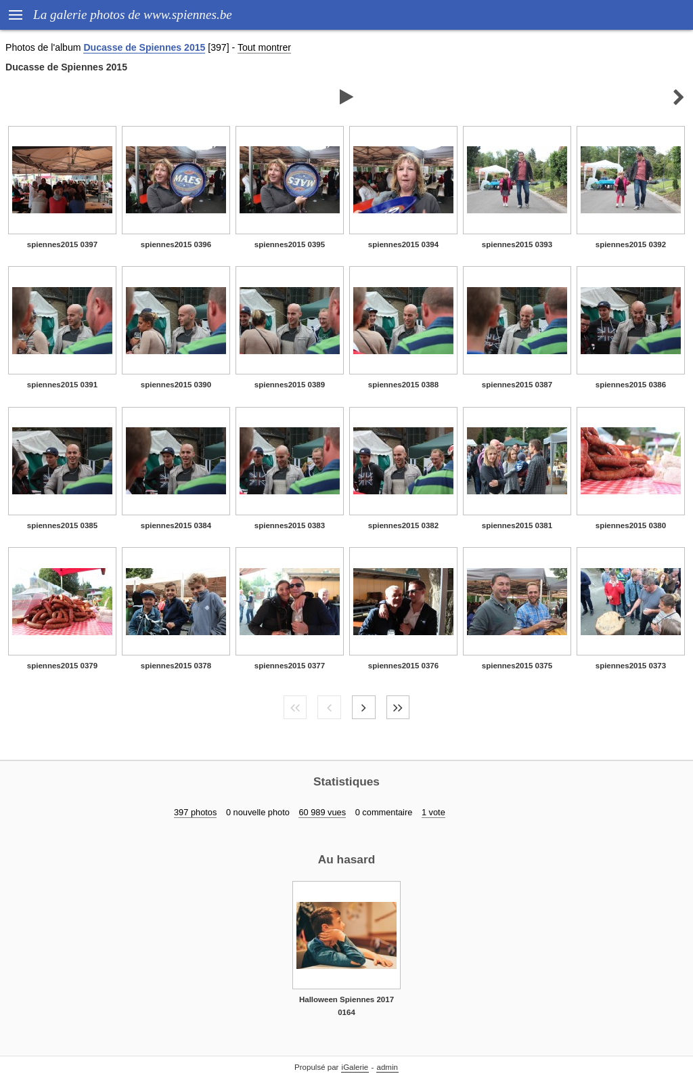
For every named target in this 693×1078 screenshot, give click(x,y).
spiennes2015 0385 (62, 525)
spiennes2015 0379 (62, 666)
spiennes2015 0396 (176, 244)
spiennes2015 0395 (289, 244)
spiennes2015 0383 (289, 525)
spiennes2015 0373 (631, 666)
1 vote (433, 812)
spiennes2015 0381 (517, 525)
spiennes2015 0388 (403, 385)
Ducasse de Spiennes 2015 (144, 47)
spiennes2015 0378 (176, 666)
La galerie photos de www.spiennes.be (132, 14)
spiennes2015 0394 (403, 244)
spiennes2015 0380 (631, 525)
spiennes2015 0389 (289, 385)
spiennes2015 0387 (517, 385)
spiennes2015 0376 (403, 666)
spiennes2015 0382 (403, 525)
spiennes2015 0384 (176, 525)
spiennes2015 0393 (517, 244)
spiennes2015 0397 (62, 244)
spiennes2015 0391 (62, 385)
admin (387, 1067)
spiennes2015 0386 (631, 385)
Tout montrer (264, 47)
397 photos (195, 812)
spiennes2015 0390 (176, 385)
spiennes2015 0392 (631, 244)
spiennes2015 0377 (289, 666)
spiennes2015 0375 (517, 666)
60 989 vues (322, 812)
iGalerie (355, 1067)
